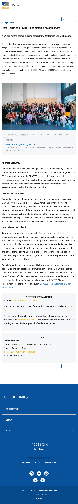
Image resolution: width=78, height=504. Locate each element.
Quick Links (16, 396)
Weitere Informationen (39, 297)
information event (25, 319)
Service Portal (50, 464)
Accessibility (39, 498)
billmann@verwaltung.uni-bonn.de (19, 352)
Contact (39, 337)
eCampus (27, 463)
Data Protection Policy (43, 494)
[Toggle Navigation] (72, 5)
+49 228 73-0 (39, 444)
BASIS (39, 463)
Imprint (28, 494)
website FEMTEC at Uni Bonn (25, 300)
